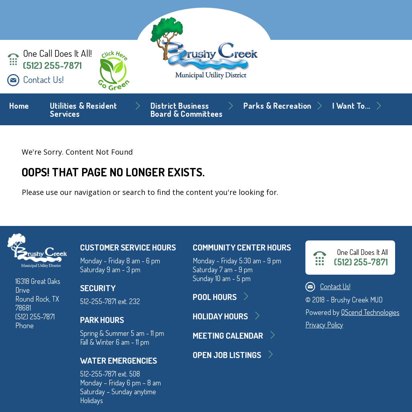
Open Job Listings (227, 354)
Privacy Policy (324, 324)
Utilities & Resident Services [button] (83, 110)
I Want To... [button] (351, 106)
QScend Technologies (370, 312)
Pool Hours (215, 296)
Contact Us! (43, 79)
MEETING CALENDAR (228, 335)
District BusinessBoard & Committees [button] (186, 110)
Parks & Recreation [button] (277, 106)
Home (19, 106)
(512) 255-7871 (52, 65)
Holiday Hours (220, 316)
